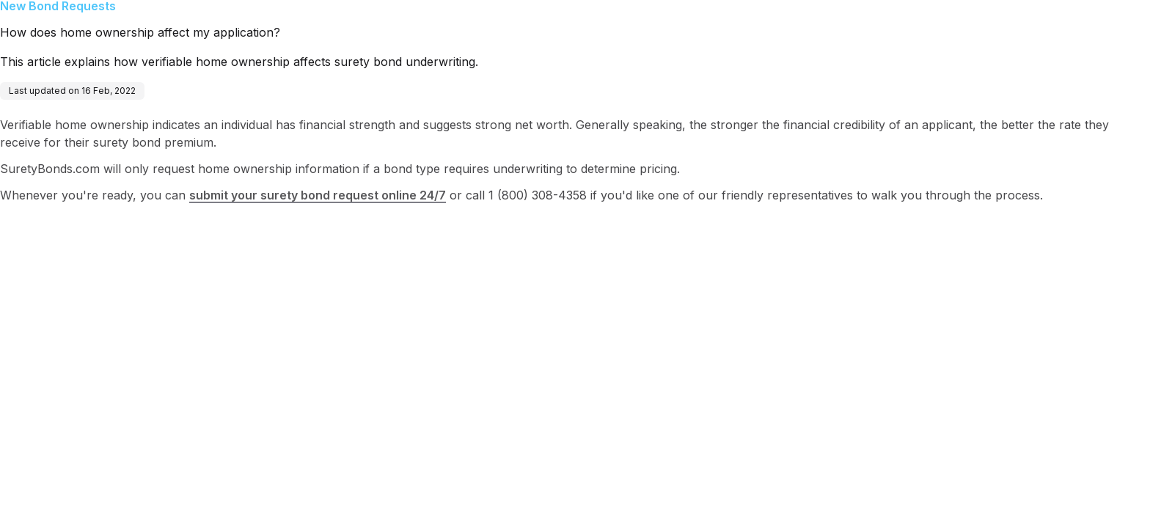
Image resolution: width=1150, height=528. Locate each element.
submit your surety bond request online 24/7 (317, 195)
